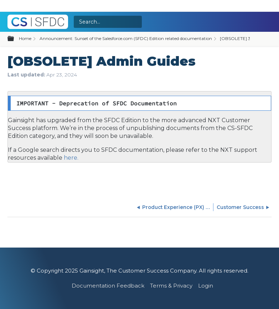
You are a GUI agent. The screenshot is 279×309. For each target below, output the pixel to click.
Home (25, 38)
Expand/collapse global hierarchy (15, 39)
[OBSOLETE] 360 (238, 38)
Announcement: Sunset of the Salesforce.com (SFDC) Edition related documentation (126, 38)
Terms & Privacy (171, 285)
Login (205, 285)
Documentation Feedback (108, 285)
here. (70, 157)
